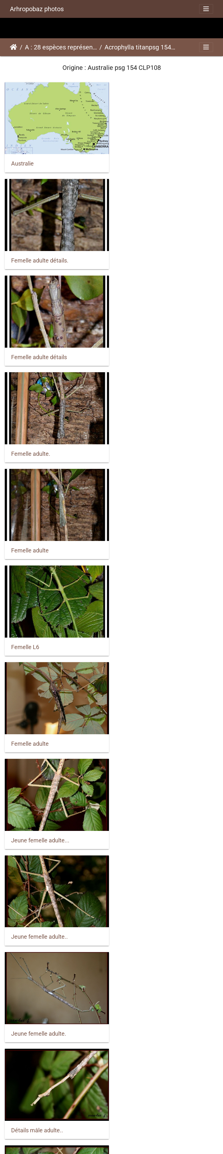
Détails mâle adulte (35, 734)
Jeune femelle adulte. (150, 543)
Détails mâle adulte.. (37, 639)
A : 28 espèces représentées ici (61, 47)
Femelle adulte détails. (151, 162)
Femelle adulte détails (39, 258)
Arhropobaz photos (37, 9)
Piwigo (126, 1140)
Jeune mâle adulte (34, 829)
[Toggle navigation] (206, 9)
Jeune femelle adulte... (152, 448)
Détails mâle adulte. (148, 639)
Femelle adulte (30, 353)
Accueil (13, 47)
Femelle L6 (137, 353)
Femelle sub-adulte (35, 1020)
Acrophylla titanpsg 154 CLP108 (140, 47)
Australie (22, 162)
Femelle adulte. (142, 258)
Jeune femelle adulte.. (39, 543)
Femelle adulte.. (143, 829)
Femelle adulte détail (37, 1115)
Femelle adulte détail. (150, 1020)
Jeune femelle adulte (149, 734)
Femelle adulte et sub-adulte (159, 1115)
